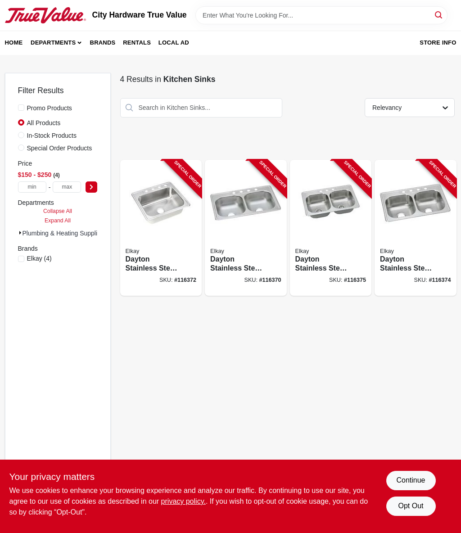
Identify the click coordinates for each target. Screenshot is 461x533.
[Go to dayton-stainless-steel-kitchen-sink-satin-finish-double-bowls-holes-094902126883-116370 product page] (246, 228)
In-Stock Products (52, 135)
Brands (103, 42)
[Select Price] (91, 187)
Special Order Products (59, 148)
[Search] (439, 14)
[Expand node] (20, 233)
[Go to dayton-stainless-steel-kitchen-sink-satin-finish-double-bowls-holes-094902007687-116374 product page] (415, 228)
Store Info (438, 42)
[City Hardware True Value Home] (45, 15)
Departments (53, 42)
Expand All (58, 220)
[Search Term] (321, 15)
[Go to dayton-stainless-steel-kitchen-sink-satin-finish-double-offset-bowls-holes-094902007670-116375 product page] (331, 228)
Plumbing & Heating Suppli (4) (65, 233)
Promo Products (49, 108)
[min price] (32, 187)
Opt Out (410, 506)
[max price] (67, 187)
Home (14, 42)
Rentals (137, 42)
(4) (39, 258)
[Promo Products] (21, 107)
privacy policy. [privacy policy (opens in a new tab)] (183, 501)
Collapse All (57, 211)
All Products (44, 123)
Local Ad (173, 42)
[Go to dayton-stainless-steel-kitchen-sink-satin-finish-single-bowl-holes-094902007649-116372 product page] (161, 228)
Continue (410, 480)
